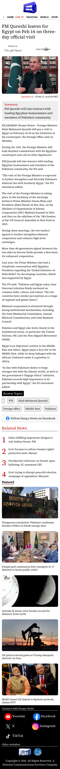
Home (10, 17)
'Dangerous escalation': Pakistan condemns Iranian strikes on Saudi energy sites (28, 524)
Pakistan (31, 17)
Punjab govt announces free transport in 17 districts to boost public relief (28, 568)
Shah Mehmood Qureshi (33, 400)
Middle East (32, 408)
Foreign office (11, 408)
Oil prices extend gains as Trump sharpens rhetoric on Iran (27, 656)
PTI (11, 400)
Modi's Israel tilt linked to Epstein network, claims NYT (28, 701)
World (44, 17)
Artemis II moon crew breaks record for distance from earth (26, 612)
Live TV (19, 17)
